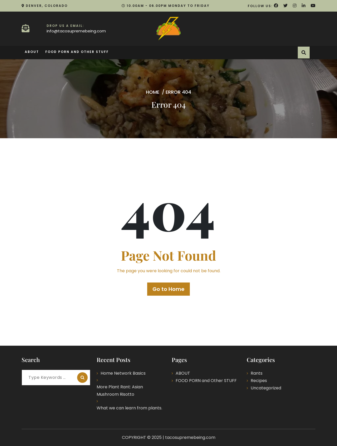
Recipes (259, 381)
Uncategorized (266, 388)
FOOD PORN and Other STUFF (77, 51)
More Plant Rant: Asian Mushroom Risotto (120, 390)
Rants (256, 373)
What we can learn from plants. (129, 408)
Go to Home (168, 289)
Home (152, 92)
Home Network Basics (123, 373)
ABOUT (32, 51)
